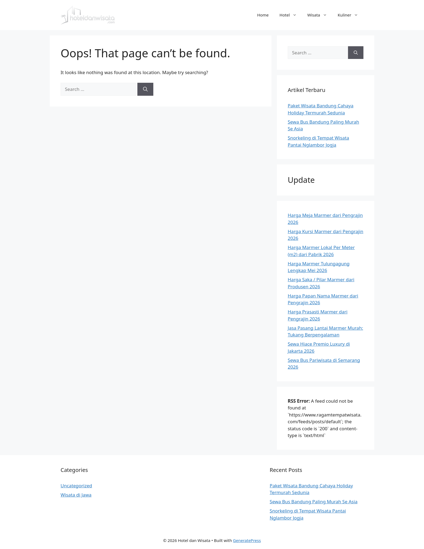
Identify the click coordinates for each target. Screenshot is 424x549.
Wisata (319, 15)
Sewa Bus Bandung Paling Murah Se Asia (313, 501)
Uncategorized (76, 485)
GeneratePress (247, 540)
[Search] (145, 89)
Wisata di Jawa (76, 495)
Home (263, 15)
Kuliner (350, 15)
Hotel (291, 15)
